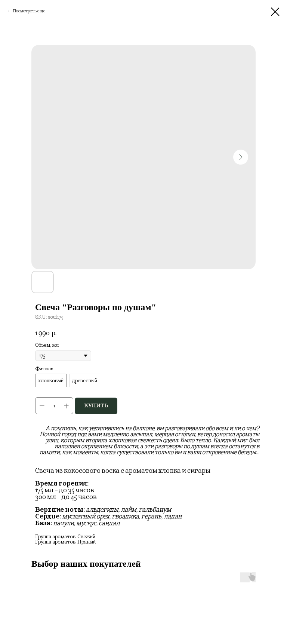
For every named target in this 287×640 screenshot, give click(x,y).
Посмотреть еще (29, 10)
